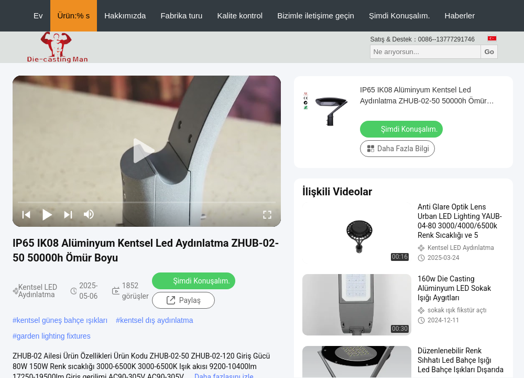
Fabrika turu (181, 15)
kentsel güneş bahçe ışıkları (62, 320)
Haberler (460, 15)
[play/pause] (47, 214)
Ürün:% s (74, 15)
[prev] (26, 214)
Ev (38, 15)
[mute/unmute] (89, 214)
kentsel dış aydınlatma (156, 320)
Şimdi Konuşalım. (399, 15)
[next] (68, 214)
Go (489, 52)
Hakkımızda (125, 15)
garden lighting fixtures (54, 336)
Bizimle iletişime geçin (315, 15)
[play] (147, 151)
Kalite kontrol (240, 15)
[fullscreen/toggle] (267, 214)
